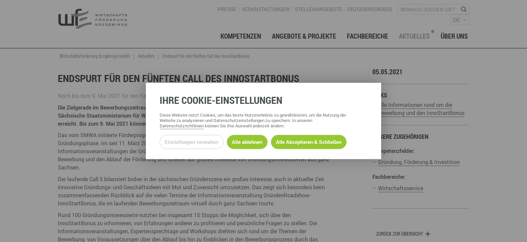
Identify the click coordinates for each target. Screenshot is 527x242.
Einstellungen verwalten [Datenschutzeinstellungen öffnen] (191, 141)
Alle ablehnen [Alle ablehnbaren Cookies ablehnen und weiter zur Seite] (247, 141)
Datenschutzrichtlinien (182, 126)
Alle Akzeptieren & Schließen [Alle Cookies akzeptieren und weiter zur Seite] (308, 141)
